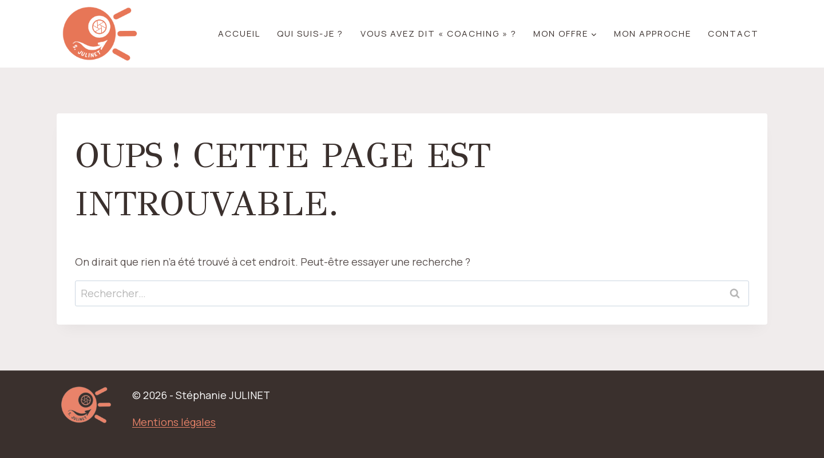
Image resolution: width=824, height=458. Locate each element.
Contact (733, 33)
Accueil (239, 33)
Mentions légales (174, 422)
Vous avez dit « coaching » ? (438, 33)
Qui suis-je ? (310, 33)
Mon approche (652, 33)
